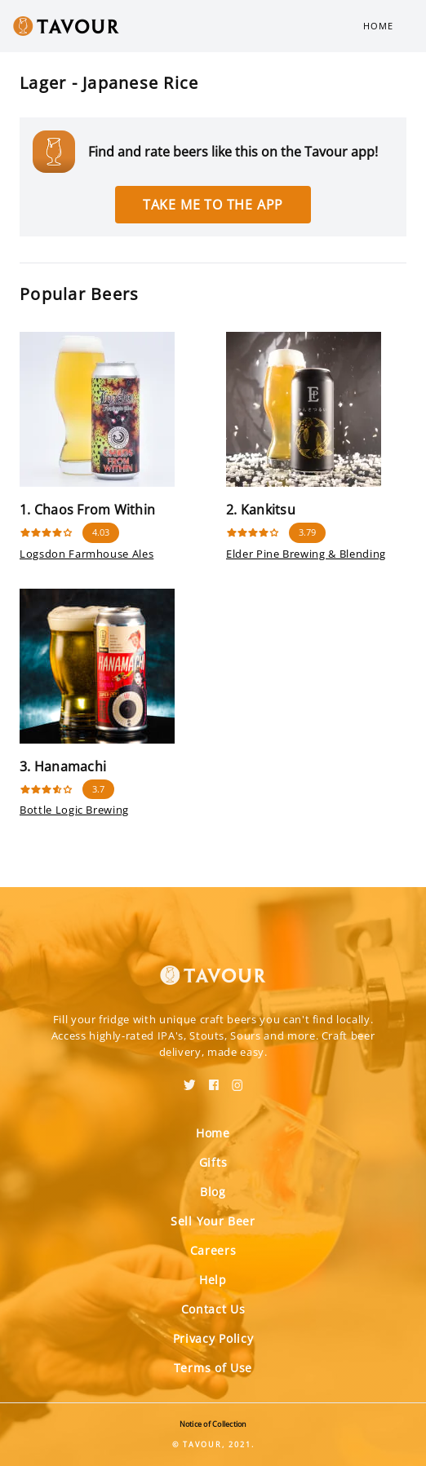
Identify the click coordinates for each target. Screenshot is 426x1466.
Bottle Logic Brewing (74, 809)
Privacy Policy (213, 1338)
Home (378, 26)
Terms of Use (213, 1367)
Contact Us (213, 1309)
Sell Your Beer (213, 1221)
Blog (213, 1191)
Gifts (213, 1162)
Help (213, 1279)
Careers (213, 1250)
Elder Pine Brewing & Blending (306, 553)
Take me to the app (213, 205)
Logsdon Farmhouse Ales (86, 553)
